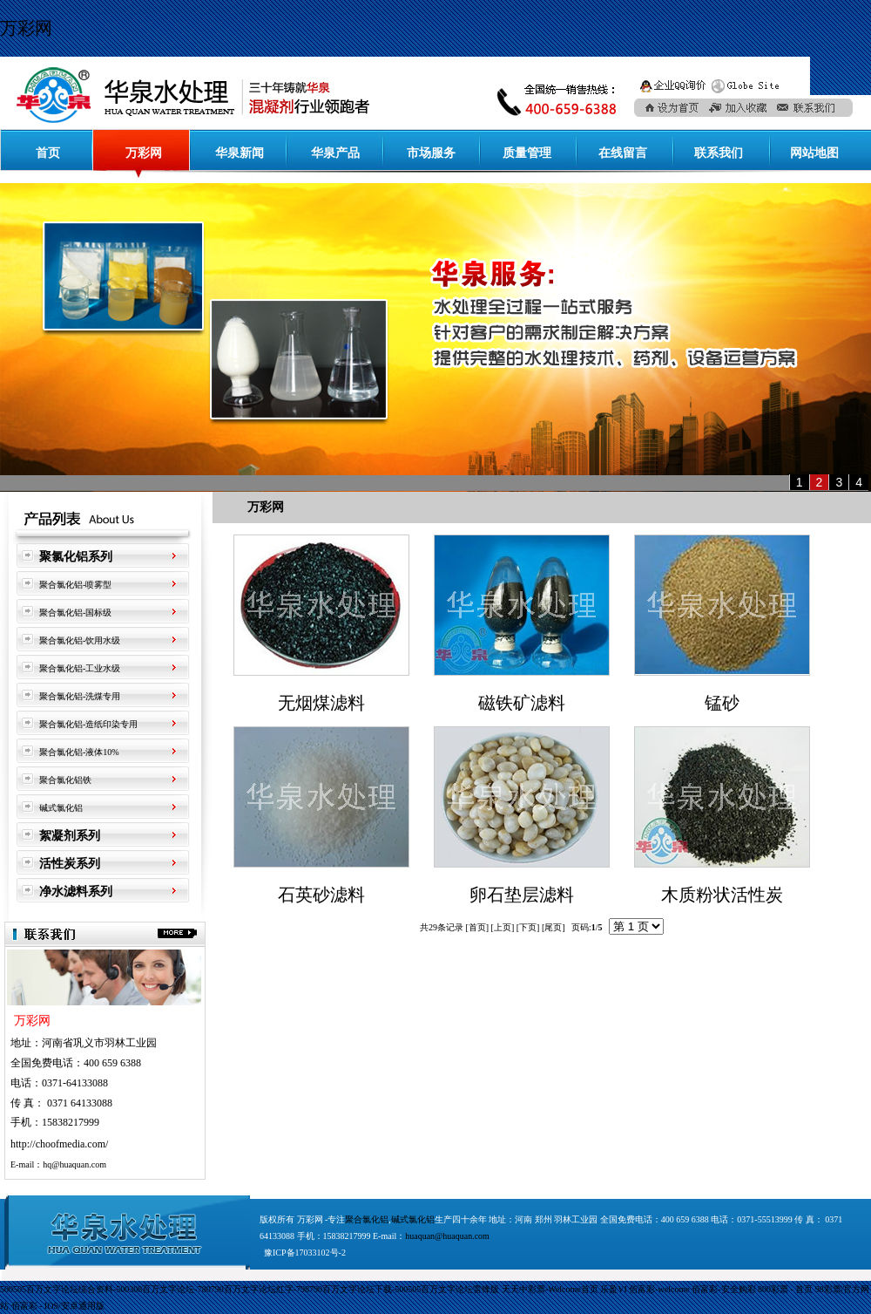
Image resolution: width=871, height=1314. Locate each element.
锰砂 (722, 702)
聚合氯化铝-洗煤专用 (79, 696)
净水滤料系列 (75, 891)
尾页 (553, 927)
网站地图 (814, 153)
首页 (48, 153)
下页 (528, 927)
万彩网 (26, 27)
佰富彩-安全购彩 (723, 1289)
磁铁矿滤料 (521, 702)
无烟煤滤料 (321, 702)
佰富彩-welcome (659, 1289)
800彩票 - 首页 (785, 1289)
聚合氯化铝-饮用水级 (79, 640)
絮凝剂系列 (69, 835)
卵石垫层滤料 (521, 894)
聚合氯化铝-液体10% (79, 752)
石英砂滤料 (321, 894)
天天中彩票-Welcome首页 (550, 1289)
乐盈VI (613, 1289)
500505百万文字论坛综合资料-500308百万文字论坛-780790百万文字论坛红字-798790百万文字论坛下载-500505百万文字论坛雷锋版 (249, 1289)
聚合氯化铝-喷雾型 (75, 584)
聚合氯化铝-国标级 (75, 612)
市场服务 (431, 153)
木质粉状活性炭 (722, 894)
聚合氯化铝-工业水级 (79, 668)
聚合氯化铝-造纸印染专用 (88, 724)
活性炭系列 (69, 863)
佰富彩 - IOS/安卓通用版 (58, 1306)
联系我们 (718, 153)
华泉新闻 (239, 153)
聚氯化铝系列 (75, 556)
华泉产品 (335, 153)
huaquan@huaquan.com (447, 1236)
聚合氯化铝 (366, 1219)
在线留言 (622, 153)
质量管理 (527, 153)
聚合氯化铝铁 (65, 780)
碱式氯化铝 (61, 808)
